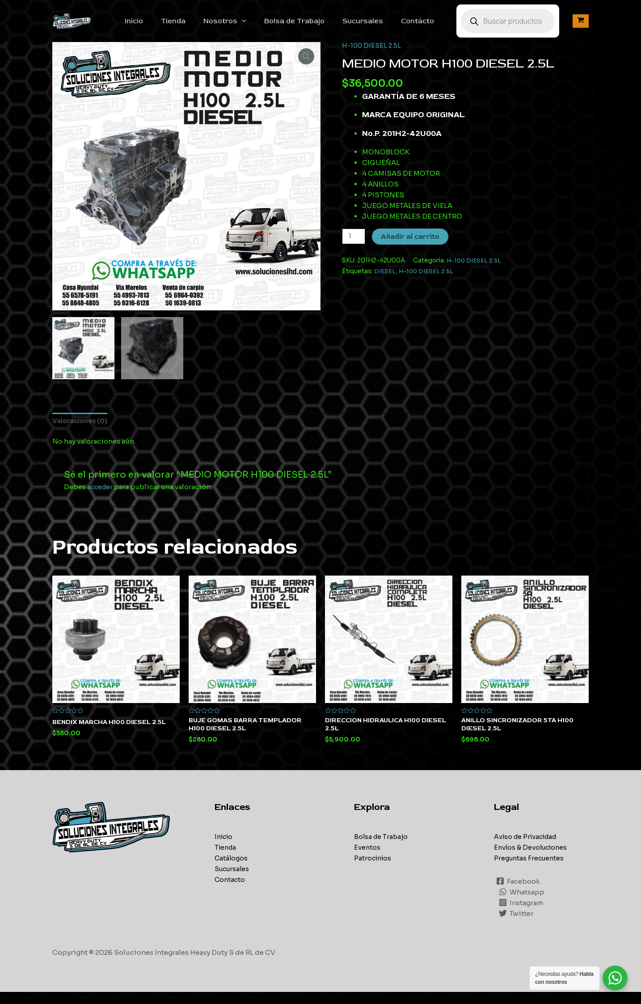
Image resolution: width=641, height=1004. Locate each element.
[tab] (81, 431)
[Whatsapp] (522, 904)
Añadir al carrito (411, 246)
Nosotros (244, 26)
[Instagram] (521, 915)
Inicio (161, 25)
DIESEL (385, 281)
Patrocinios (374, 870)
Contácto (426, 25)
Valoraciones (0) (81, 431)
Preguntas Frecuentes (530, 870)
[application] (261, 26)
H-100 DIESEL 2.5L (372, 55)
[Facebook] (518, 893)
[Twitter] (516, 925)
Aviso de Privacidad (528, 848)
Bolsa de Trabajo (310, 25)
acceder (100, 497)
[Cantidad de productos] (354, 246)
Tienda (196, 25)
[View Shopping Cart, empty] (581, 26)
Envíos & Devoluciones (532, 859)
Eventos (367, 859)
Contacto (230, 891)
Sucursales (375, 25)
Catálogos (232, 870)
